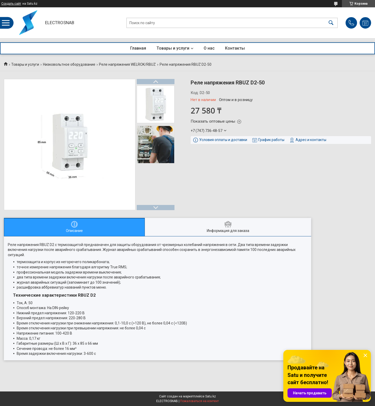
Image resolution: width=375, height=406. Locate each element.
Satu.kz (210, 396)
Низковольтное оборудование (69, 64)
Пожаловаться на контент (199, 401)
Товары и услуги (173, 48)
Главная (138, 48)
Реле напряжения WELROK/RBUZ (127, 64)
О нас (209, 48)
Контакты (235, 48)
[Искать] (331, 23)
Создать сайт (11, 3)
